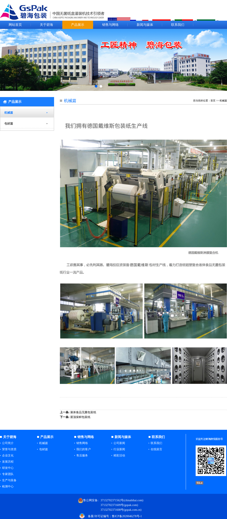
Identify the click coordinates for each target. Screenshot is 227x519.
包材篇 (8, 123)
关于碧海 (46, 24)
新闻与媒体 (145, 24)
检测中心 (8, 486)
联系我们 (177, 24)
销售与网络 (110, 24)
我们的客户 (83, 449)
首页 (212, 100)
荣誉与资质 (9, 449)
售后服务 (82, 455)
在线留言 (156, 449)
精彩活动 (119, 455)
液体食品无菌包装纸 (83, 412)
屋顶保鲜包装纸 (80, 417)
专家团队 (8, 474)
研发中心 (8, 467)
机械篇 (8, 112)
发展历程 (8, 461)
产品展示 (77, 24)
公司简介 (8, 443)
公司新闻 (119, 443)
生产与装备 (9, 480)
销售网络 (82, 443)
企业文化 (8, 455)
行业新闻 (119, 449)
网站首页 (15, 24)
